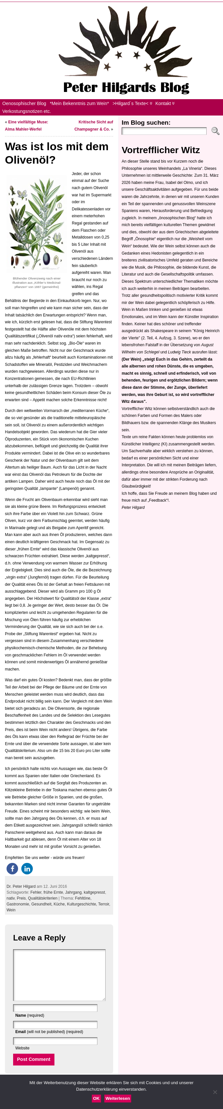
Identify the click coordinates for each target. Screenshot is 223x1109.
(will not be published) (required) (49, 1041)
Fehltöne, (83, 898)
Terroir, (104, 904)
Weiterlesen (118, 1098)
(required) (29, 1025)
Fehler (35, 892)
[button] (12, 868)
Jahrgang (73, 892)
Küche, (60, 904)
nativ (10, 898)
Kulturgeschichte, (82, 904)
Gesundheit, (42, 904)
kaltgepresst (94, 892)
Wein (11, 910)
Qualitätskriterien (42, 898)
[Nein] (215, 1092)
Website (22, 1058)
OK (96, 1098)
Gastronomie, (19, 904)
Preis (21, 898)
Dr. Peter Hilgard (21, 886)
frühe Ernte (53, 892)
